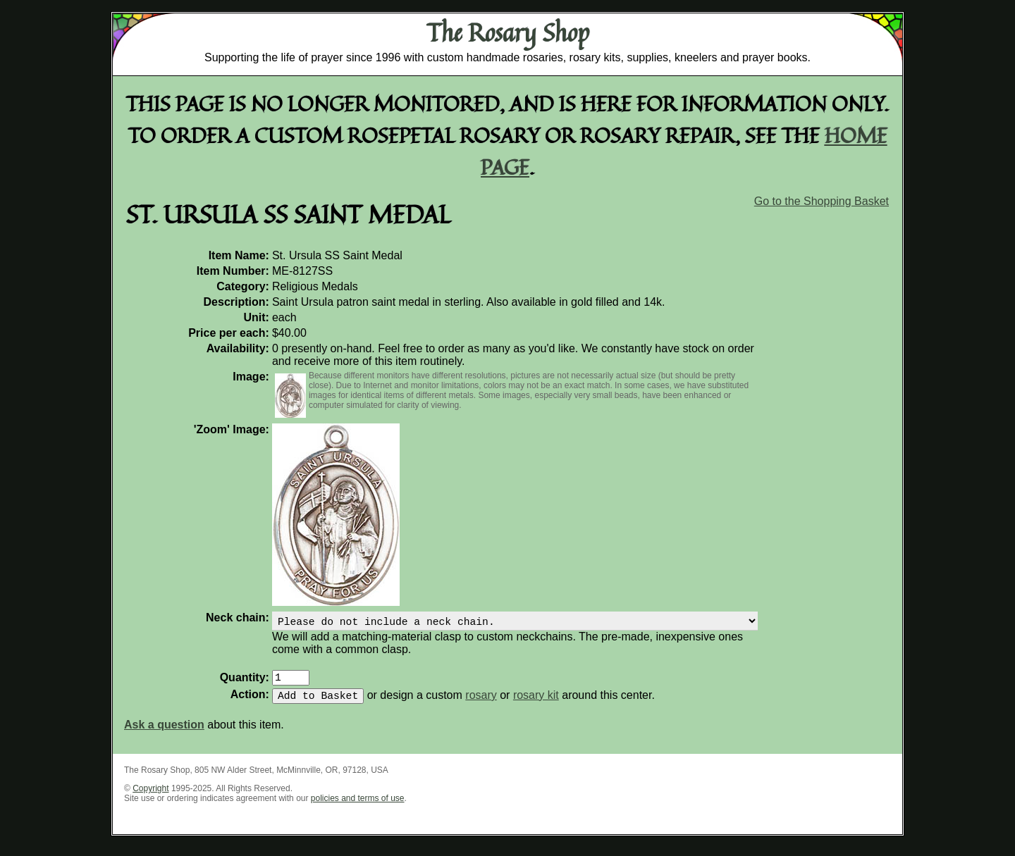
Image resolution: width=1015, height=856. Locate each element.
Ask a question (164, 733)
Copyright (150, 797)
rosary (480, 703)
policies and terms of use (358, 807)
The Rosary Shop (507, 32)
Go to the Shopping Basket (821, 201)
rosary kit (536, 703)
